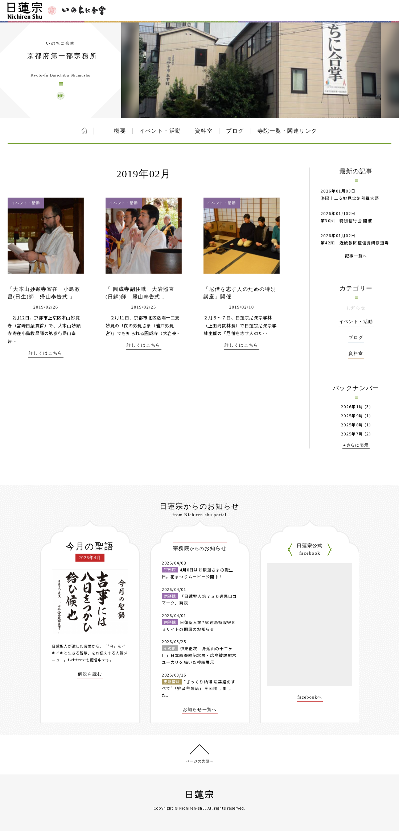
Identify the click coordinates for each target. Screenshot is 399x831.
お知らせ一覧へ (200, 709)
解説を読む (90, 674)
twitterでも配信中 (85, 659)
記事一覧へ (356, 256)
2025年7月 (352, 434)
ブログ (235, 131)
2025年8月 (352, 425)
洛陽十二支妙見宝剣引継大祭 (350, 198)
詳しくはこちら (46, 353)
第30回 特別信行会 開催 (346, 220)
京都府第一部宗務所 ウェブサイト (61, 96)
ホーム (84, 130)
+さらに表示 (356, 445)
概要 (120, 131)
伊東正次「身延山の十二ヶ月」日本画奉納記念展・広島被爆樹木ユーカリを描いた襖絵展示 (199, 655)
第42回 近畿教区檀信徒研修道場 (355, 242)
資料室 (204, 131)
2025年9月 (352, 416)
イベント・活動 (160, 131)
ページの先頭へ (200, 761)
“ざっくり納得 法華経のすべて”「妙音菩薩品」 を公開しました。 (198, 688)
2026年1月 (352, 407)
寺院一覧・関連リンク (287, 131)
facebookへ (309, 697)
